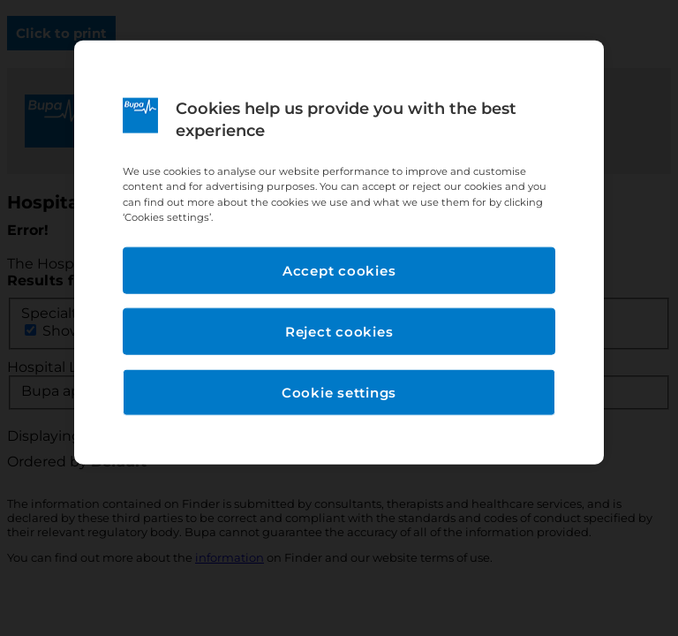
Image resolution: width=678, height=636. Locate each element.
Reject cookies (339, 330)
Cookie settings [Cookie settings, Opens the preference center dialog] (339, 391)
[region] (339, 253)
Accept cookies (339, 269)
